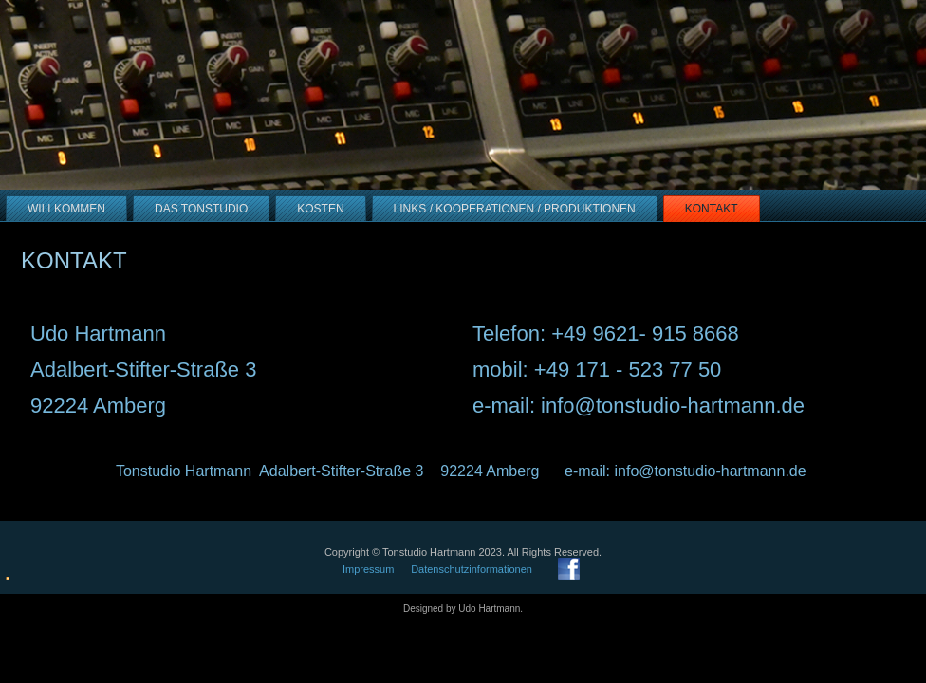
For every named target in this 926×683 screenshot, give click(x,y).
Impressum (368, 569)
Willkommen (66, 208)
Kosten (320, 208)
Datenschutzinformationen (471, 569)
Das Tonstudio (201, 208)
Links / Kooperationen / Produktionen (515, 208)
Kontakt (711, 208)
